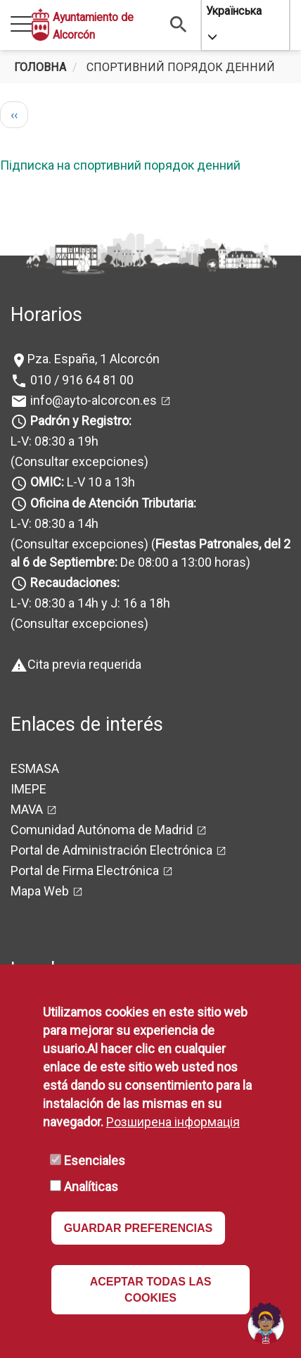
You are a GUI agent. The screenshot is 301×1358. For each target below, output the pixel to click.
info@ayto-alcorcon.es (92, 400)
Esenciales (94, 1160)
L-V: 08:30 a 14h (54, 523)
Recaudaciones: (75, 582)
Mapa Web (40, 891)
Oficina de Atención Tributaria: (113, 503)
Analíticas (91, 1186)
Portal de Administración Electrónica (111, 850)
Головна (40, 67)
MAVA (27, 809)
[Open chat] (266, 1323)
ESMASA (35, 768)
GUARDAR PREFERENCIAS (138, 1228)
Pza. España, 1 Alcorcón (93, 358)
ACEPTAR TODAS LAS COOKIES (151, 1290)
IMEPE (28, 788)
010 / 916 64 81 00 (80, 379)
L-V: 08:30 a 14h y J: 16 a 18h (90, 603)
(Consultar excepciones (77, 461)
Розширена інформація (173, 1121)
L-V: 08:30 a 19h (54, 441)
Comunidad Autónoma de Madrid (102, 829)
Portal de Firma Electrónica (85, 870)
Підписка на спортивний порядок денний (120, 165)
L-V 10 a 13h (81, 481)
